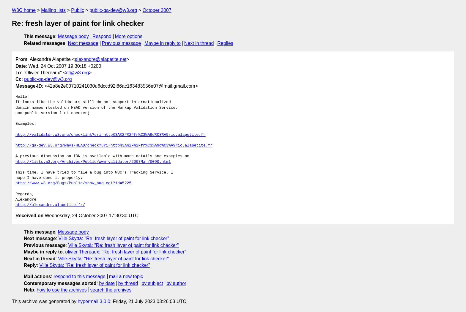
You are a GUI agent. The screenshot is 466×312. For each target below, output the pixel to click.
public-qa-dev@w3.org (113, 10)
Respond (101, 36)
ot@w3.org (77, 72)
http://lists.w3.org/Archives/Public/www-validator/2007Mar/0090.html (93, 162)
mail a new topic (126, 276)
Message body (73, 36)
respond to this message (79, 276)
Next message (83, 43)
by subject (152, 283)
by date (106, 283)
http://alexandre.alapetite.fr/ (50, 205)
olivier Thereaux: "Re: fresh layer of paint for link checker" (125, 251)
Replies (225, 43)
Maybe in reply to (162, 43)
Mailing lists (53, 10)
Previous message (121, 43)
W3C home (24, 10)
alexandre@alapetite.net (101, 59)
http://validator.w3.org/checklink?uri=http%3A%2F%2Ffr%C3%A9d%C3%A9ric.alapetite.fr (110, 135)
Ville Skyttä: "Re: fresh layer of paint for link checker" (114, 238)
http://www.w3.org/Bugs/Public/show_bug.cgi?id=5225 (73, 183)
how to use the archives (62, 289)
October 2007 (157, 10)
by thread (128, 283)
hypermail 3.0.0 (94, 301)
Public (77, 10)
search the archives (111, 289)
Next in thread (199, 43)
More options (129, 36)
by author (176, 283)
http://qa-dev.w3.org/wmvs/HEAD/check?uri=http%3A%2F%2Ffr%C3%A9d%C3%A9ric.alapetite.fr (113, 145)
